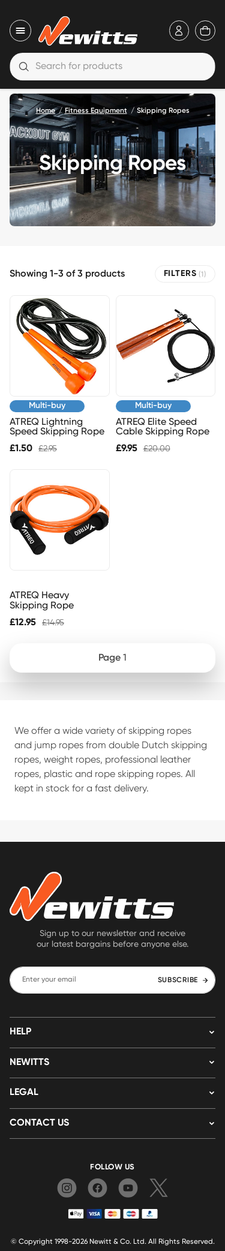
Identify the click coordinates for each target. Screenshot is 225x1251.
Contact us (39, 1123)
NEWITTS (29, 1062)
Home (45, 111)
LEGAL (24, 1092)
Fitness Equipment (96, 111)
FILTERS (185, 274)
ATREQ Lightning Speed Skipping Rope (57, 426)
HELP (20, 1032)
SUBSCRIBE (183, 980)
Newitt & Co (109, 1241)
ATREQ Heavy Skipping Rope (42, 600)
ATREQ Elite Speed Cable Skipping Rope (162, 426)
